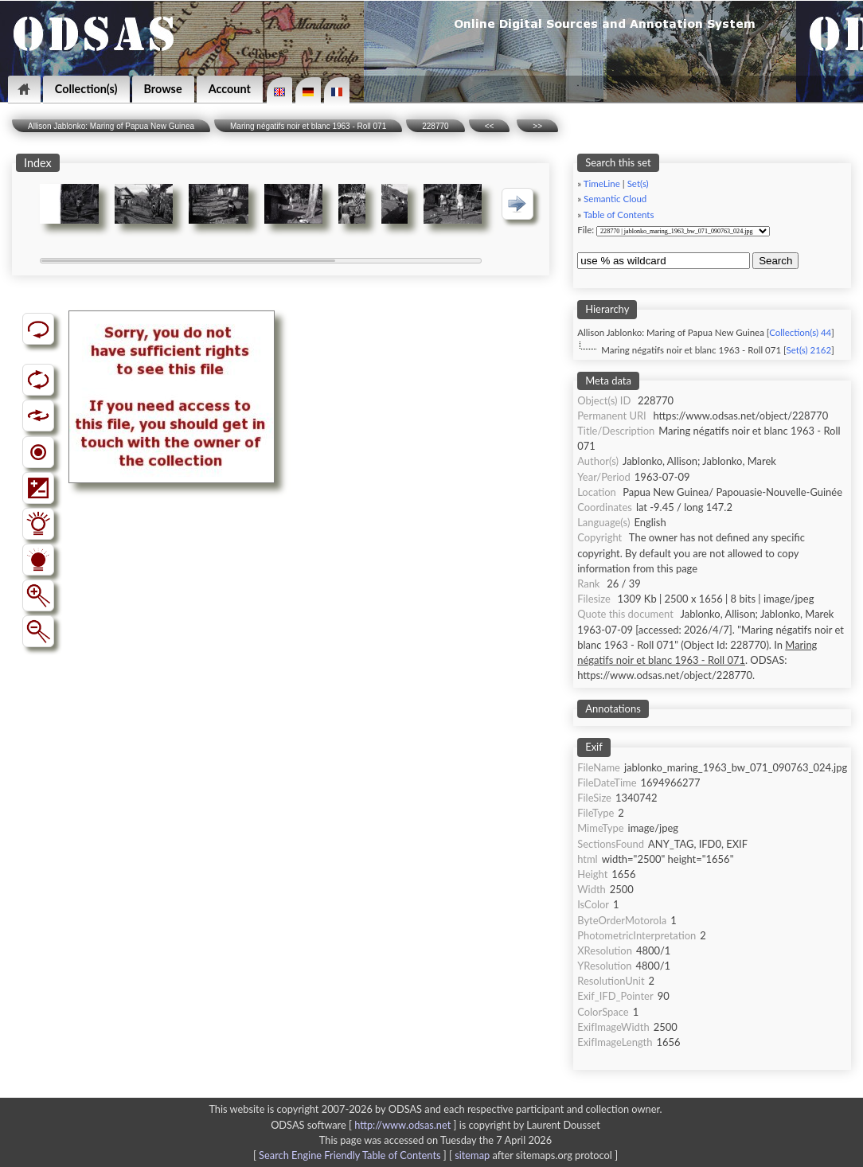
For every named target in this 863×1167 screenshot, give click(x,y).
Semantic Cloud (615, 198)
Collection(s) (86, 89)
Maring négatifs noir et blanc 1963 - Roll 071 (308, 126)
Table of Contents (619, 214)
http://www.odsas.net (402, 1124)
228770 (435, 126)
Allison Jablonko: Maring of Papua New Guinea (111, 126)
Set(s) (638, 183)
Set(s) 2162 (809, 350)
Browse (163, 89)
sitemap (472, 1155)
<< (489, 126)
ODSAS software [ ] (365, 1124)
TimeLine (602, 183)
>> (537, 126)
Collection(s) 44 (800, 332)
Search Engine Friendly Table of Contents (349, 1155)
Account (230, 89)
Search (775, 261)
